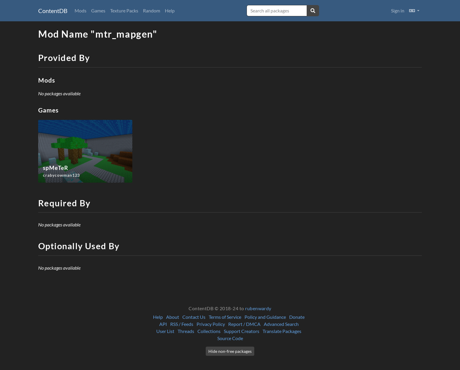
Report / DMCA (244, 324)
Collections (209, 331)
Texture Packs (124, 10)
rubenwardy (258, 308)
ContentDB (52, 10)
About (172, 317)
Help (170, 10)
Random (151, 10)
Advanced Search (281, 324)
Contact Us (193, 317)
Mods (80, 10)
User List (165, 331)
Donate (297, 317)
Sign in (397, 10)
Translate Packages (282, 331)
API (163, 324)
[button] (414, 11)
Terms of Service (225, 317)
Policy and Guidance (265, 317)
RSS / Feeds (181, 324)
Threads (186, 331)
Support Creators (241, 331)
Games (98, 10)
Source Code (230, 338)
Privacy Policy (211, 324)
